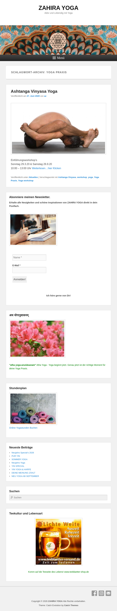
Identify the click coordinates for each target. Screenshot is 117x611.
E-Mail (16, 265)
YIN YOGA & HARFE (21, 469)
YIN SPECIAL (18, 466)
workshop (82, 177)
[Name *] (29, 258)
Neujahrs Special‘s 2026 (23, 452)
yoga (90, 177)
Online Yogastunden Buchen (23, 428)
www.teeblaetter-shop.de (76, 572)
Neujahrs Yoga (18, 463)
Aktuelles (33, 177)
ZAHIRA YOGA (58, 8)
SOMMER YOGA (19, 459)
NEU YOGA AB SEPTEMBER (25, 476)
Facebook (94, 593)
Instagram (101, 593)
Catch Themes (71, 605)
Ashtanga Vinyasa (67, 177)
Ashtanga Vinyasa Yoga (34, 91)
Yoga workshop (25, 180)
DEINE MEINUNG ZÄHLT (23, 473)
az (45, 96)
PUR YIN (16, 456)
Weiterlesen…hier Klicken (46, 168)
